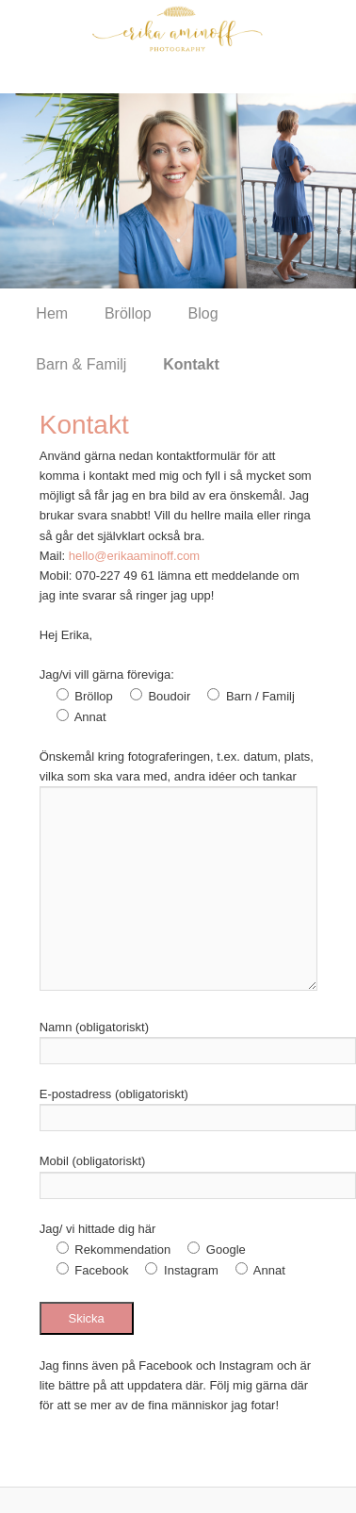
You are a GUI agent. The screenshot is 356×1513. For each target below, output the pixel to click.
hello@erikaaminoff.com (134, 556)
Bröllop (128, 313)
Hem (52, 313)
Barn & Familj (81, 364)
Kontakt (191, 364)
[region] (178, 190)
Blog (203, 313)
